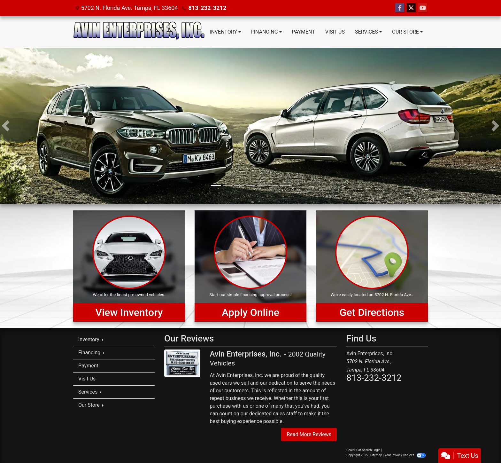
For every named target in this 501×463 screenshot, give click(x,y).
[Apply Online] (250, 266)
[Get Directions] (372, 266)
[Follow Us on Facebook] (399, 8)
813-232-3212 (207, 7)
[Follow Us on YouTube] (422, 8)
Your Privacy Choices (405, 455)
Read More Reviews (309, 434)
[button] (5, 126)
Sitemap (376, 455)
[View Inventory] (129, 266)
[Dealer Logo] (138, 32)
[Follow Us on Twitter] (411, 8)
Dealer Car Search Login (363, 450)
